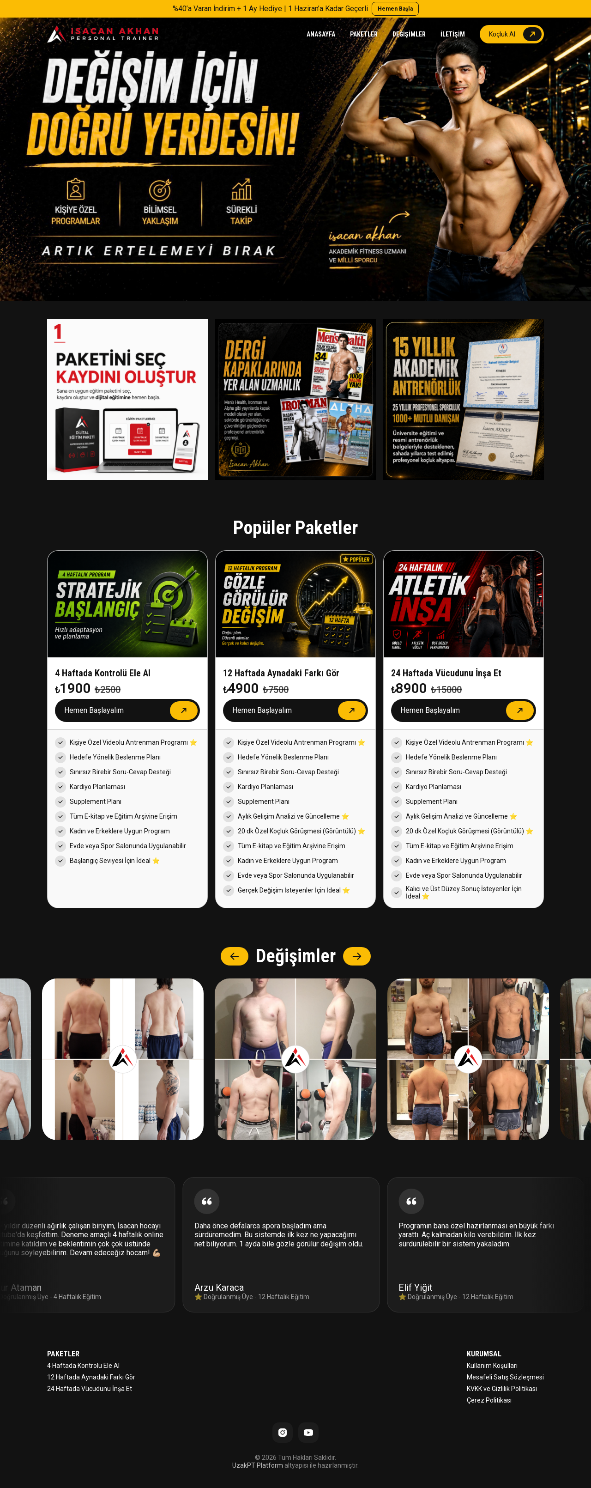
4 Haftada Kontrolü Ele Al (83, 1365)
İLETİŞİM (452, 34)
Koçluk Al (502, 34)
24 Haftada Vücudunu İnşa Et (89, 1388)
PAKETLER (364, 34)
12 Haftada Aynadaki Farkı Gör (91, 1377)
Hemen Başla (395, 9)
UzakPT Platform (257, 1465)
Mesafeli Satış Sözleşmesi (505, 1377)
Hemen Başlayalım (94, 710)
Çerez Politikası (489, 1400)
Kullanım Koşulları (492, 1365)
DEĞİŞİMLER (409, 34)
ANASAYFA (321, 34)
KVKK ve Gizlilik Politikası (502, 1388)
